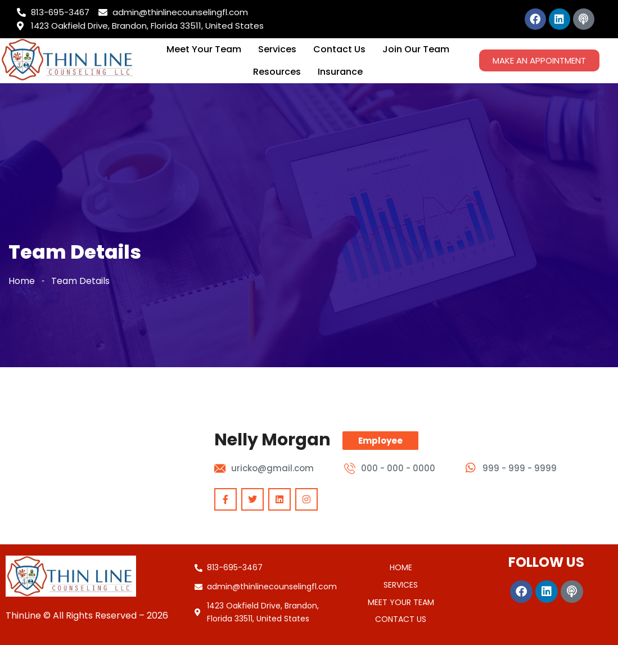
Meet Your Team (203, 49)
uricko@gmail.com (272, 468)
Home (21, 280)
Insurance (340, 71)
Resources (277, 71)
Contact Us (339, 49)
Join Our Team (415, 49)
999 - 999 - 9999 (519, 468)
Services (277, 49)
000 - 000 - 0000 (398, 468)
